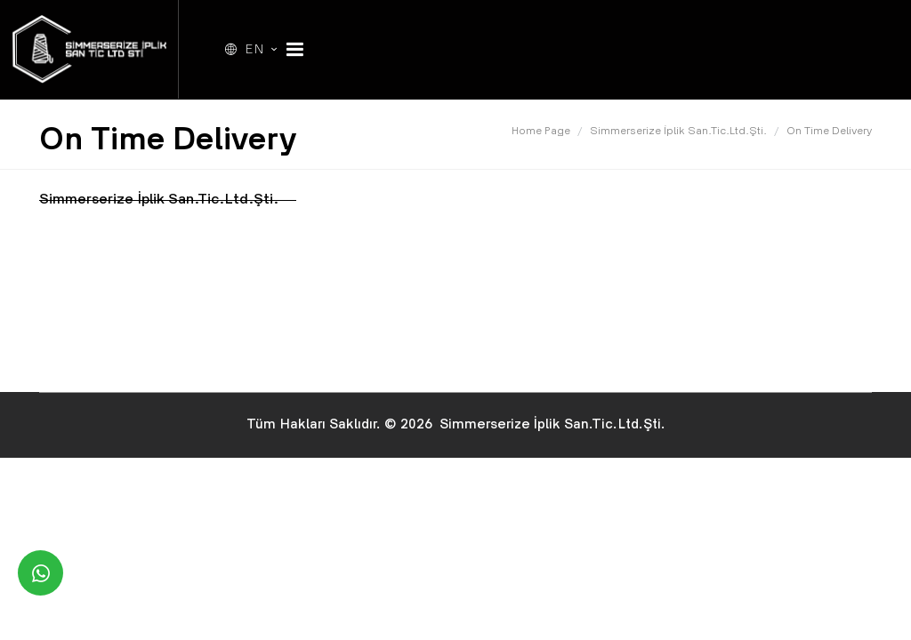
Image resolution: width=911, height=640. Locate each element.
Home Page (541, 132)
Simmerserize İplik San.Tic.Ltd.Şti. (678, 132)
